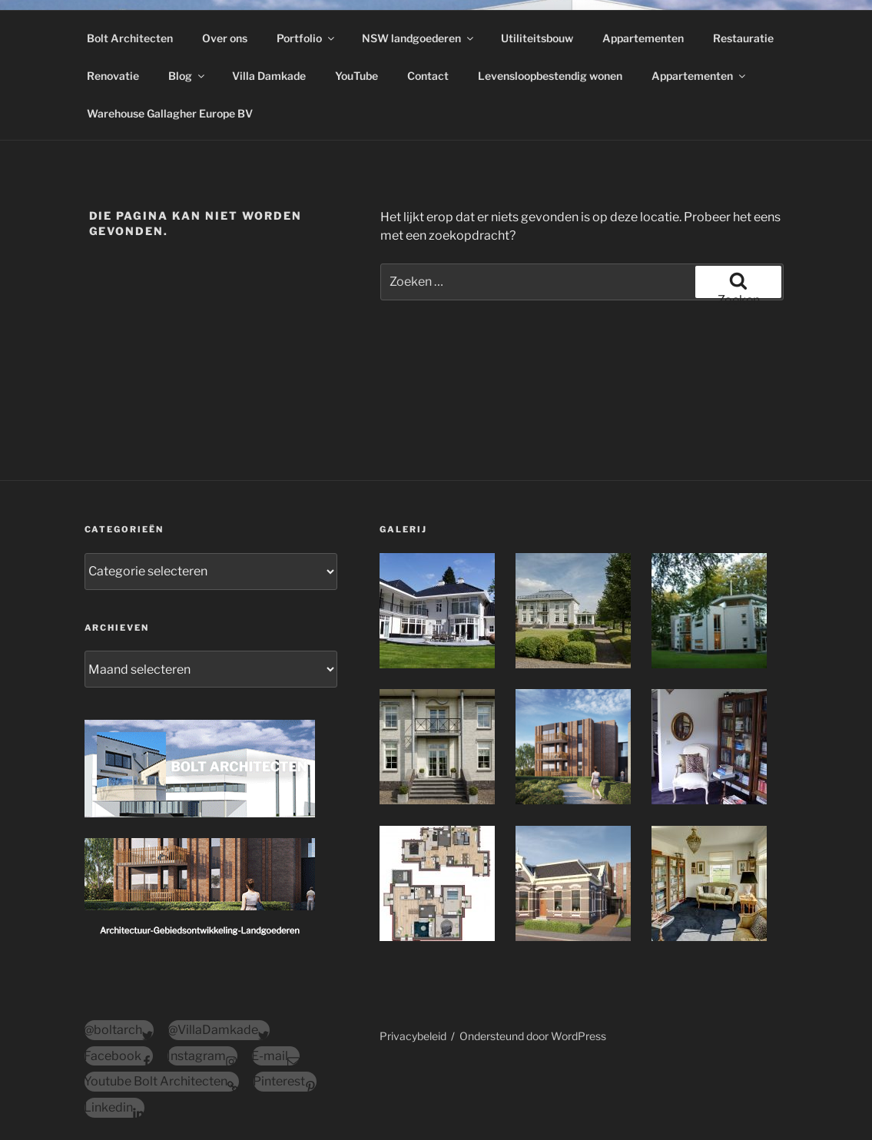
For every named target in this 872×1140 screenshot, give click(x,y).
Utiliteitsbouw (537, 38)
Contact (428, 75)
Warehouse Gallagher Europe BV (170, 113)
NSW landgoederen (419, 38)
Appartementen (643, 38)
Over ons (224, 38)
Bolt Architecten (130, 38)
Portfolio (307, 38)
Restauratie (743, 38)
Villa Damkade (269, 75)
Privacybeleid (413, 1035)
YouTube (356, 75)
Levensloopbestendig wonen (550, 75)
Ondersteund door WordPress (532, 1035)
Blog (187, 75)
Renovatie (113, 75)
